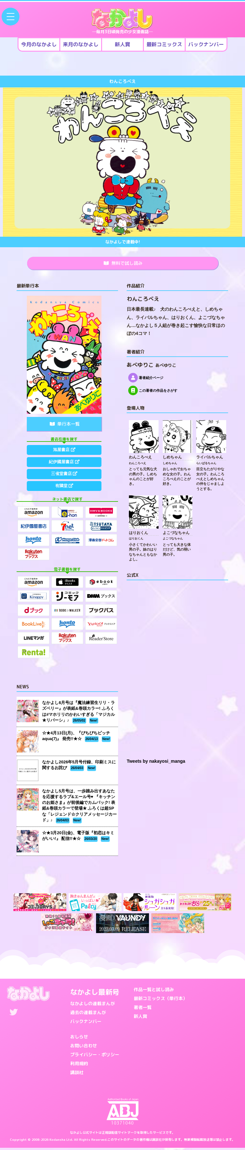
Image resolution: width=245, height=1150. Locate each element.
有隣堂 (64, 497)
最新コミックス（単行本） (160, 1001)
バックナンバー (85, 1023)
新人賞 (140, 1018)
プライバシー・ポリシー (94, 1057)
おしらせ (79, 1039)
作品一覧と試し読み (154, 992)
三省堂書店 (64, 482)
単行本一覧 (65, 426)
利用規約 (79, 1066)
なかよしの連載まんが (92, 1006)
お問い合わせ (83, 1048)
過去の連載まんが (88, 1015)
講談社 (77, 1075)
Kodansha (57, 1142)
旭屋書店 (64, 452)
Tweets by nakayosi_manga (156, 763)
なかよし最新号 (94, 994)
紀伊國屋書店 (64, 467)
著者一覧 (143, 1009)
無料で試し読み (123, 264)
